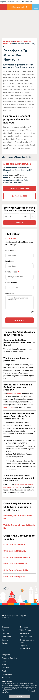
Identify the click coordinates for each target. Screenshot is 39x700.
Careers (5, 640)
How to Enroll (8, 407)
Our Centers (6, 637)
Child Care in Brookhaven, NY (17, 557)
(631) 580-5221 (19, 196)
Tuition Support (25, 630)
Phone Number (19, 286)
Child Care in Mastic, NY (14, 551)
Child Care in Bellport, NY (15, 564)
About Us (5, 630)
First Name (19, 254)
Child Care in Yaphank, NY (15, 570)
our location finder (14, 394)
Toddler (4, 664)
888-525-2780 (11, 239)
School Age (6, 677)
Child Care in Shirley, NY (14, 544)
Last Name (19, 264)
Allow (19, 696)
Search (19, 222)
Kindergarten (7, 674)
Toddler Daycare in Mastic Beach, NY (19, 526)
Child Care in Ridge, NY (14, 577)
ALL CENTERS (8, 41)
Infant (4, 661)
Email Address (19, 275)
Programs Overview (9, 658)
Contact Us (6, 633)
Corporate (5, 643)
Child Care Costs (26, 637)
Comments (9, 293)
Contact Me (19, 320)
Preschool (5, 668)
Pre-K (4, 671)
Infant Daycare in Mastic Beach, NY (18, 517)
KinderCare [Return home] (3, 7)
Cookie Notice (8, 689)
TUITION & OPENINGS (19, 188)
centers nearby (18, 7)
